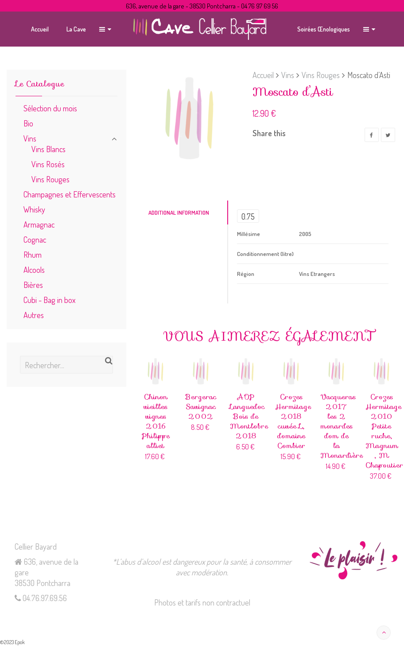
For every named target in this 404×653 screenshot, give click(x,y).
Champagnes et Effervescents (69, 194)
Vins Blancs (48, 149)
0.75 (248, 216)
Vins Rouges (321, 75)
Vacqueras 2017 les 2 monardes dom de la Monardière (341, 426)
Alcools (34, 269)
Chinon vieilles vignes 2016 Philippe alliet (156, 421)
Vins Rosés (48, 164)
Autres (33, 315)
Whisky (34, 209)
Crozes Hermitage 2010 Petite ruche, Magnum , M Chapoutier (384, 431)
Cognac (34, 239)
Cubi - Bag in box (49, 300)
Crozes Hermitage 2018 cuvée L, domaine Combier (293, 421)
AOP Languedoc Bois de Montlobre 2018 (249, 416)
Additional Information (178, 212)
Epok (20, 642)
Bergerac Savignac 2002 (201, 406)
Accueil (263, 75)
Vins (287, 75)
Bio (28, 123)
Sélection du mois (50, 108)
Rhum (32, 254)
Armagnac (38, 224)
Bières (33, 284)
